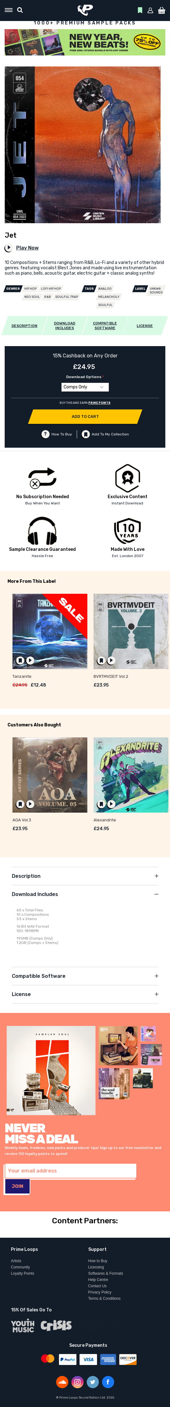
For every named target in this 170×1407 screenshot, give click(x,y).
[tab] (85, 876)
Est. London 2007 (127, 556)
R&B (47, 297)
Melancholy (108, 297)
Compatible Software (39, 976)
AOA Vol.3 (21, 820)
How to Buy (97, 1261)
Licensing (96, 1267)
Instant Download (127, 503)
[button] (150, 10)
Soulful (105, 305)
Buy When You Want (42, 503)
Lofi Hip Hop (51, 289)
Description (26, 876)
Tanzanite (22, 676)
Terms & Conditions (104, 1298)
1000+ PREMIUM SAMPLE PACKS (85, 23)
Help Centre (98, 1280)
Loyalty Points (22, 1273)
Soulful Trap (66, 297)
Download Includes (35, 894)
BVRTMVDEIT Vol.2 (111, 676)
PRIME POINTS (99, 402)
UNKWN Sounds (156, 290)
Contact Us (97, 1286)
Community (20, 1267)
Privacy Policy (100, 1292)
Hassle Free (42, 556)
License (21, 994)
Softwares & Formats (105, 1273)
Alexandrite (105, 820)
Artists (16, 1261)
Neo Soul (32, 297)
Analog (105, 289)
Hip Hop (30, 289)
